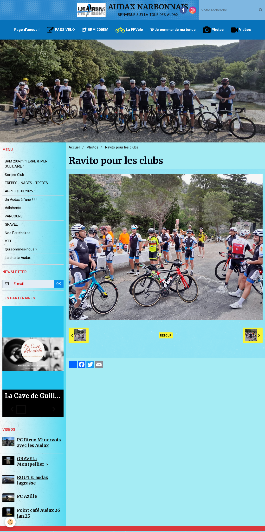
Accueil (74, 148)
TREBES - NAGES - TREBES (26, 184)
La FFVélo (129, 30)
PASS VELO (61, 30)
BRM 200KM (95, 29)
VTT (8, 242)
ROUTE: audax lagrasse (32, 481)
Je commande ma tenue (173, 29)
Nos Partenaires (17, 234)
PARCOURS (14, 217)
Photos (213, 30)
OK (58, 285)
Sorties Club (14, 176)
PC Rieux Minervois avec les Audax (39, 443)
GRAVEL (11, 225)
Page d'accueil (26, 29)
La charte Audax (18, 259)
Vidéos (241, 30)
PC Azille (27, 497)
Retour (165, 336)
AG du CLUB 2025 (19, 192)
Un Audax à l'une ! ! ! (21, 201)
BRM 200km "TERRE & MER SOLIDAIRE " (26, 165)
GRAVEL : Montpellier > (32, 462)
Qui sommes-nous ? (21, 250)
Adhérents (13, 209)
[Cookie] (10, 522)
